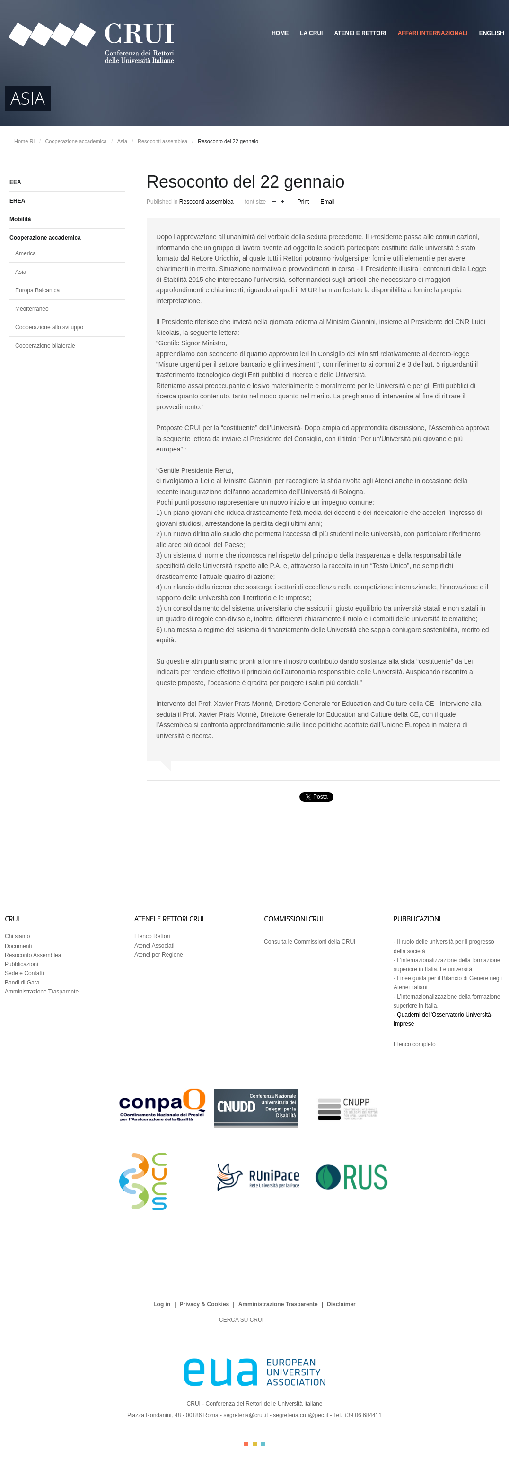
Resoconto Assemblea (33, 955)
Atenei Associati (154, 945)
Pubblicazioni (21, 964)
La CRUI (311, 33)
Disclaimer (341, 1304)
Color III (263, 1444)
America (25, 253)
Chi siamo (17, 936)
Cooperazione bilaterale (45, 346)
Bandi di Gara (22, 982)
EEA (15, 182)
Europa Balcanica (37, 290)
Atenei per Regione (158, 954)
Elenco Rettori (152, 936)
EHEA (17, 201)
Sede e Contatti (24, 973)
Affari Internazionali (433, 33)
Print (303, 202)
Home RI (24, 141)
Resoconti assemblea (162, 141)
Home (280, 33)
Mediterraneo (32, 309)
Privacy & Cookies (204, 1304)
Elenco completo (415, 1044)
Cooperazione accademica (75, 141)
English (491, 33)
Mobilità (20, 219)
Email (327, 202)
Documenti (18, 946)
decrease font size (274, 200)
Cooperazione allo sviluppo (49, 327)
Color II (255, 1444)
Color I (246, 1444)
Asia (122, 141)
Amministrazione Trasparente (42, 991)
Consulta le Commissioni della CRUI (309, 942)
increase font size (282, 200)
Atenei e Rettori (360, 33)
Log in (161, 1304)
